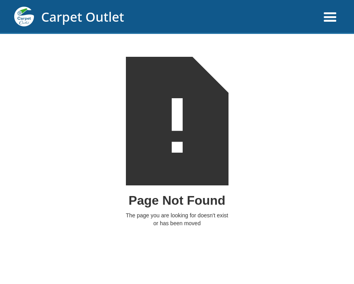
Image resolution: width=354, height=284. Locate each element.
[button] (241, 17)
